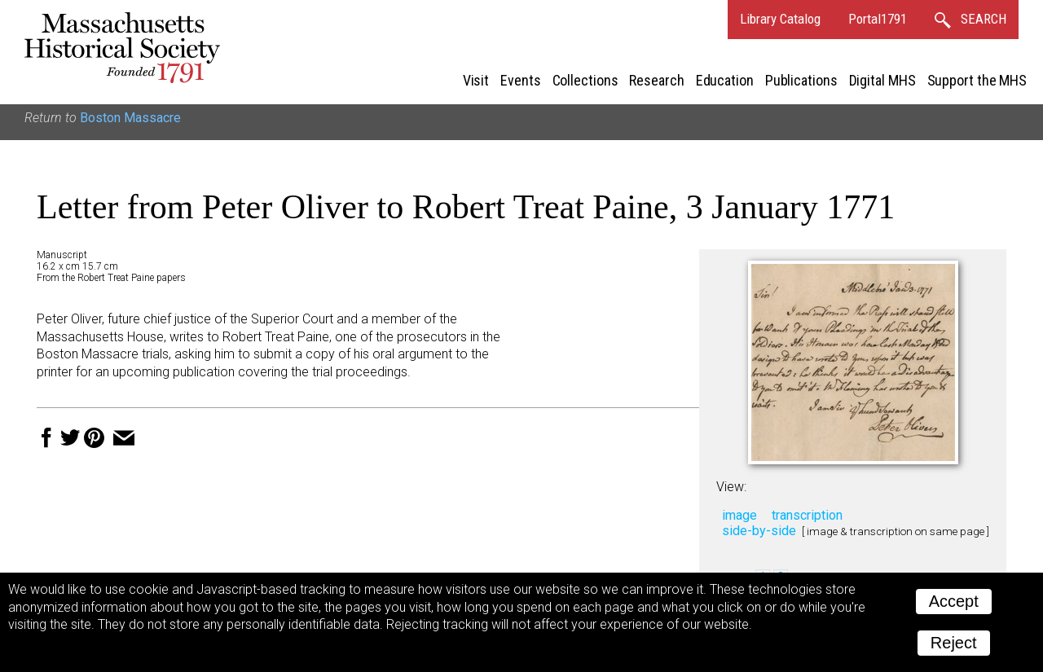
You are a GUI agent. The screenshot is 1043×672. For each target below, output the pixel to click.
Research (656, 80)
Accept (954, 601)
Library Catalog (780, 19)
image (739, 515)
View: (731, 486)
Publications (801, 80)
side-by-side (759, 530)
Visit (476, 80)
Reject (954, 643)
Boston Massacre (130, 117)
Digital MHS (882, 80)
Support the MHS (977, 80)
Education (725, 80)
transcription (807, 515)
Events (520, 80)
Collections (585, 80)
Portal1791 (877, 19)
